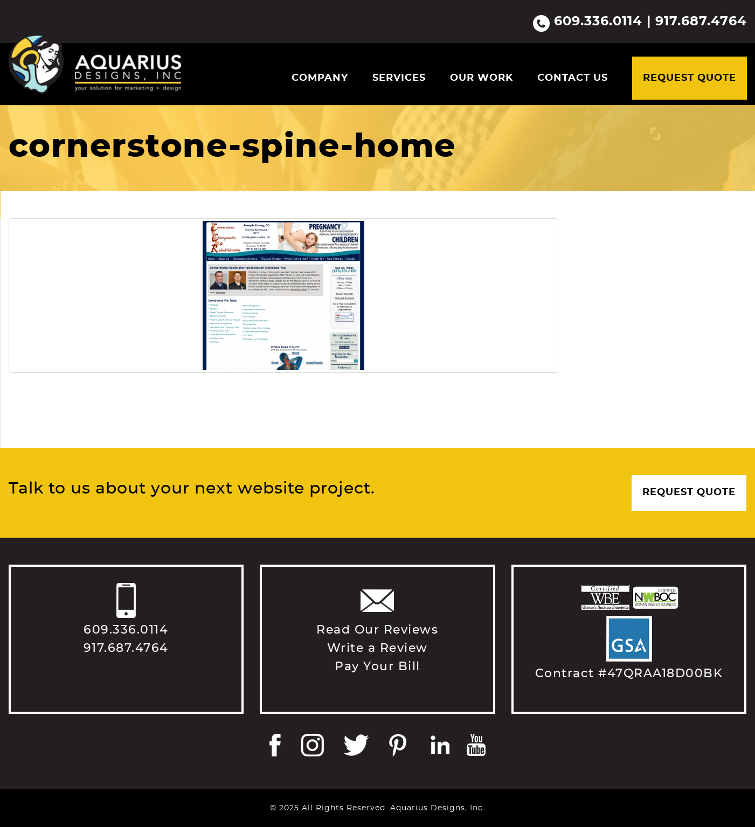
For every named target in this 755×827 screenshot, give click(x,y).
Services (399, 78)
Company (320, 78)
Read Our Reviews (377, 630)
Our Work (481, 78)
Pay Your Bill (377, 666)
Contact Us (572, 78)
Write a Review (377, 648)
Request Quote (689, 78)
